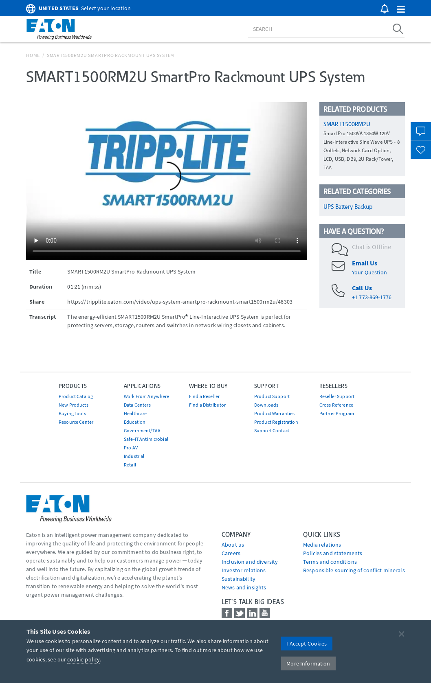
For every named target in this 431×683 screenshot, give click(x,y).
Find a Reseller (204, 396)
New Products (73, 405)
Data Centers (137, 405)
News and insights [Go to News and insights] (244, 587)
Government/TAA (142, 430)
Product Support (272, 396)
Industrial (134, 456)
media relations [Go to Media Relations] (322, 544)
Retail (130, 465)
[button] (401, 9)
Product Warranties (274, 413)
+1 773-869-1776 (371, 297)
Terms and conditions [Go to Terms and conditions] (330, 561)
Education (134, 422)
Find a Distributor (207, 405)
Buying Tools (72, 413)
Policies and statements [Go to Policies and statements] (332, 553)
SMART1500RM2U (346, 124)
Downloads (266, 405)
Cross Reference (336, 405)
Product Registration (276, 422)
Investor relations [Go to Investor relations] (244, 570)
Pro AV (131, 447)
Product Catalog (76, 396)
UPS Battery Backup (348, 206)
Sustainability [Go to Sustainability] (238, 578)
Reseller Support (336, 396)
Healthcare (135, 413)
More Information (308, 663)
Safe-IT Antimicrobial (146, 439)
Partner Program (336, 413)
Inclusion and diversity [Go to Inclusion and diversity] (250, 561)
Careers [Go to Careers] (231, 553)
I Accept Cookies (306, 643)
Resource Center (76, 422)
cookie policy (83, 659)
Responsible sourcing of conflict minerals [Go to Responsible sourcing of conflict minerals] (354, 570)
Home (33, 55)
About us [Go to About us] (233, 544)
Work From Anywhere (146, 396)
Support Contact (271, 430)
